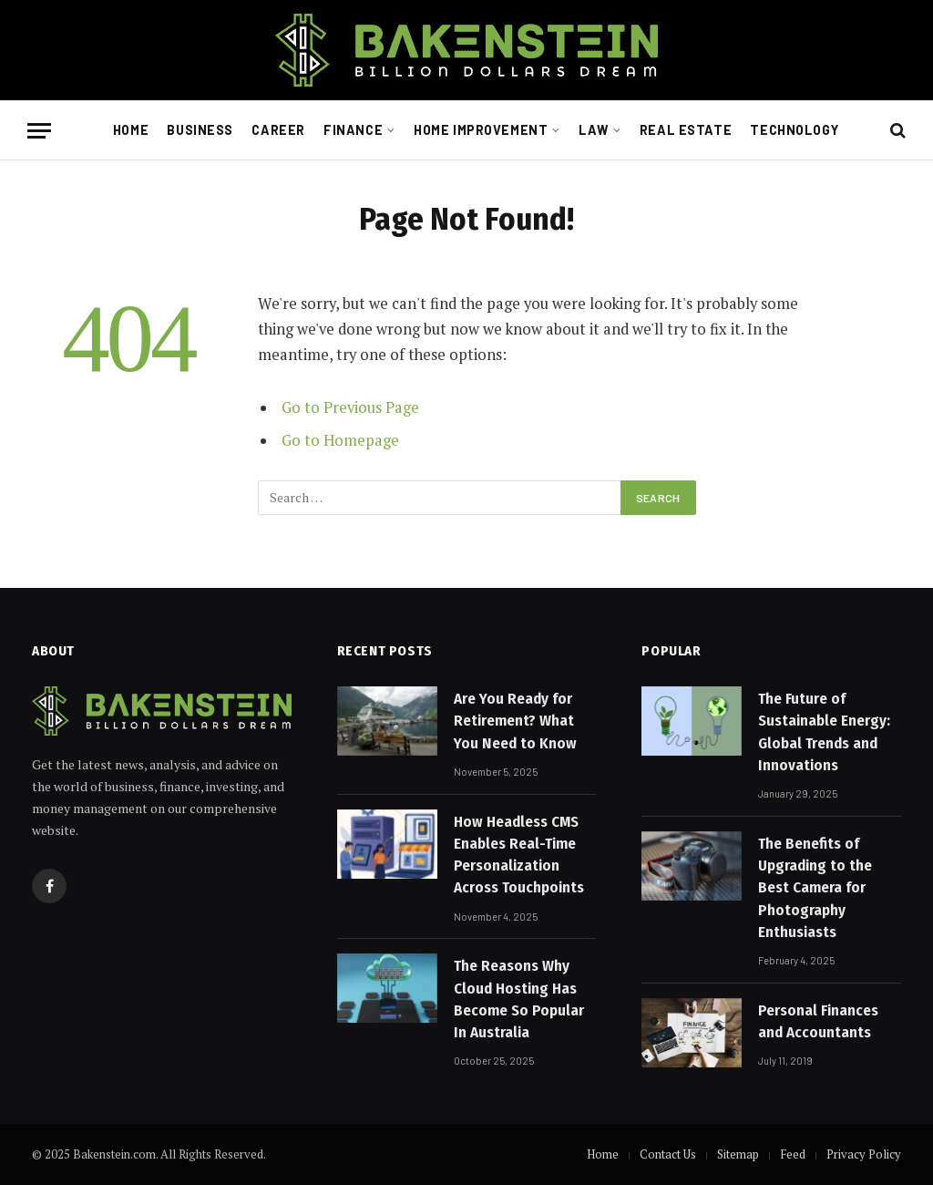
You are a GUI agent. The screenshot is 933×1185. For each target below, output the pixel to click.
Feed (792, 1154)
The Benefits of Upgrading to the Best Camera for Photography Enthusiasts (815, 888)
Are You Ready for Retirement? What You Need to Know (515, 721)
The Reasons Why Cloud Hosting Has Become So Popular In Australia (519, 999)
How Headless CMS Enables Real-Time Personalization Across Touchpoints (519, 855)
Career (277, 130)
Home (131, 130)
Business (200, 130)
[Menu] (39, 130)
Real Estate (686, 130)
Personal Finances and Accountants (818, 1021)
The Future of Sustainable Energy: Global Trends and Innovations (824, 732)
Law (594, 130)
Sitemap (738, 1154)
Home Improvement (481, 130)
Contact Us (668, 1154)
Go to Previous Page (350, 407)
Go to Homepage (340, 440)
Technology (794, 130)
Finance (353, 130)
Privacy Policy (863, 1154)
